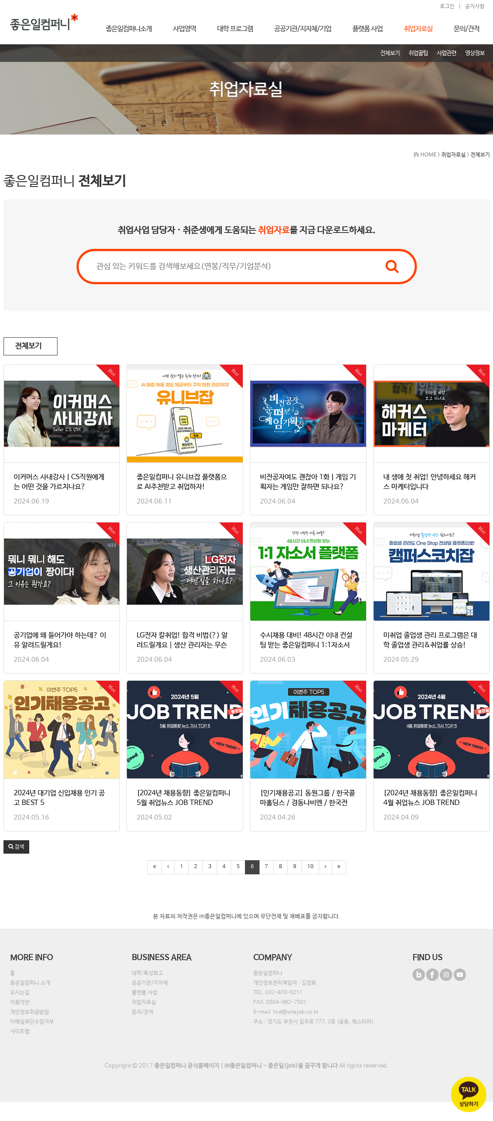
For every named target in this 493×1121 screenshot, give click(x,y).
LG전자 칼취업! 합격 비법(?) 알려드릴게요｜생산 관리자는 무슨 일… (182, 645)
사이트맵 (20, 1032)
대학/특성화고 (147, 973)
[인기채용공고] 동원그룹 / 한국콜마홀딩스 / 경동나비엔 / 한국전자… (307, 803)
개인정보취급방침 (29, 1012)
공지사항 (475, 7)
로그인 (447, 7)
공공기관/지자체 (150, 983)
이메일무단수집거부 (32, 1022)
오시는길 (20, 993)
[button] (16, 847)
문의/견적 (142, 1012)
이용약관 (20, 1002)
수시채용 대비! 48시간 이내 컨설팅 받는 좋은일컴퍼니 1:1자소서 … (306, 645)
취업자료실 (144, 1002)
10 (310, 867)
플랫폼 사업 (144, 993)
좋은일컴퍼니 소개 (30, 983)
